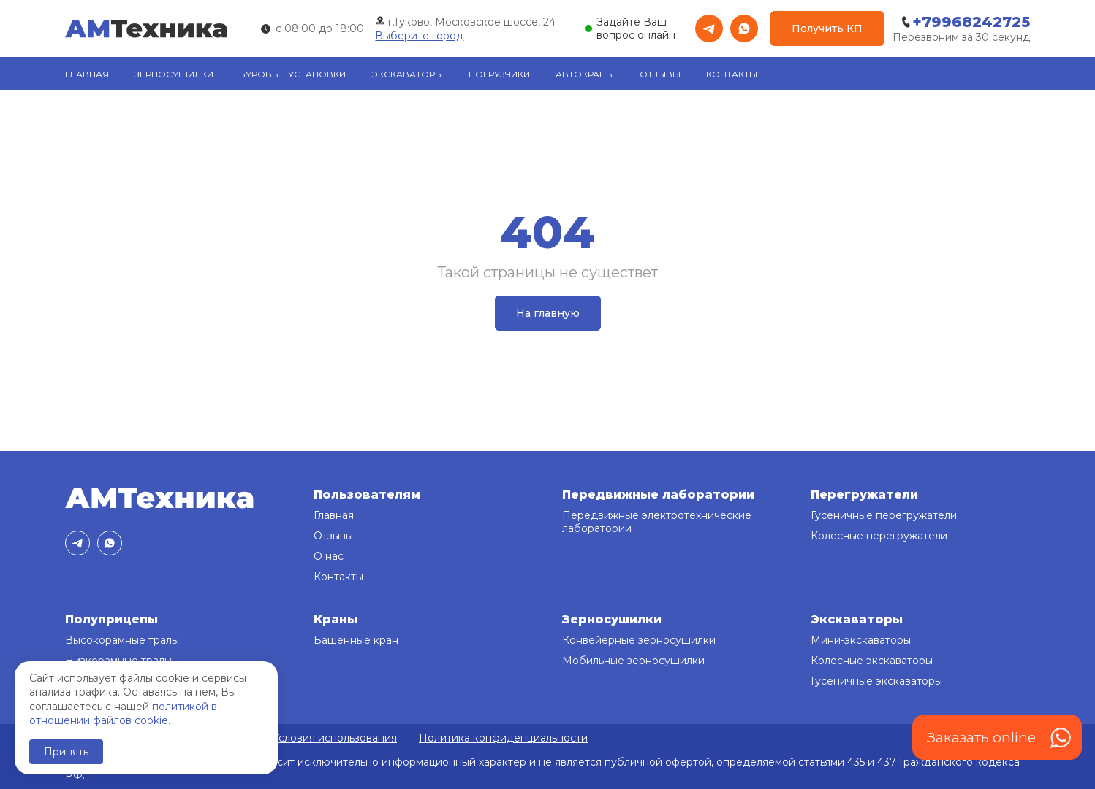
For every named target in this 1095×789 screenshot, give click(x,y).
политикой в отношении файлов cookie (123, 714)
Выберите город (419, 35)
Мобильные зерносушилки (633, 660)
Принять (66, 751)
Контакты (731, 74)
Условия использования (334, 737)
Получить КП (827, 28)
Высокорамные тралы (122, 640)
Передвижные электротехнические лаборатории (656, 522)
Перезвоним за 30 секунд (961, 37)
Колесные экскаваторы (872, 660)
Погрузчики (499, 74)
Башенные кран (356, 640)
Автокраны (585, 74)
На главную (548, 313)
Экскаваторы (407, 74)
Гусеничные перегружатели (884, 515)
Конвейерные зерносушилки (639, 640)
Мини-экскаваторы (861, 640)
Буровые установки (292, 74)
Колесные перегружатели (879, 535)
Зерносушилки (173, 74)
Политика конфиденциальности (503, 737)
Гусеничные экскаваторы (876, 681)
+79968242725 (964, 22)
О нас (329, 556)
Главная (87, 74)
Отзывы (660, 74)
